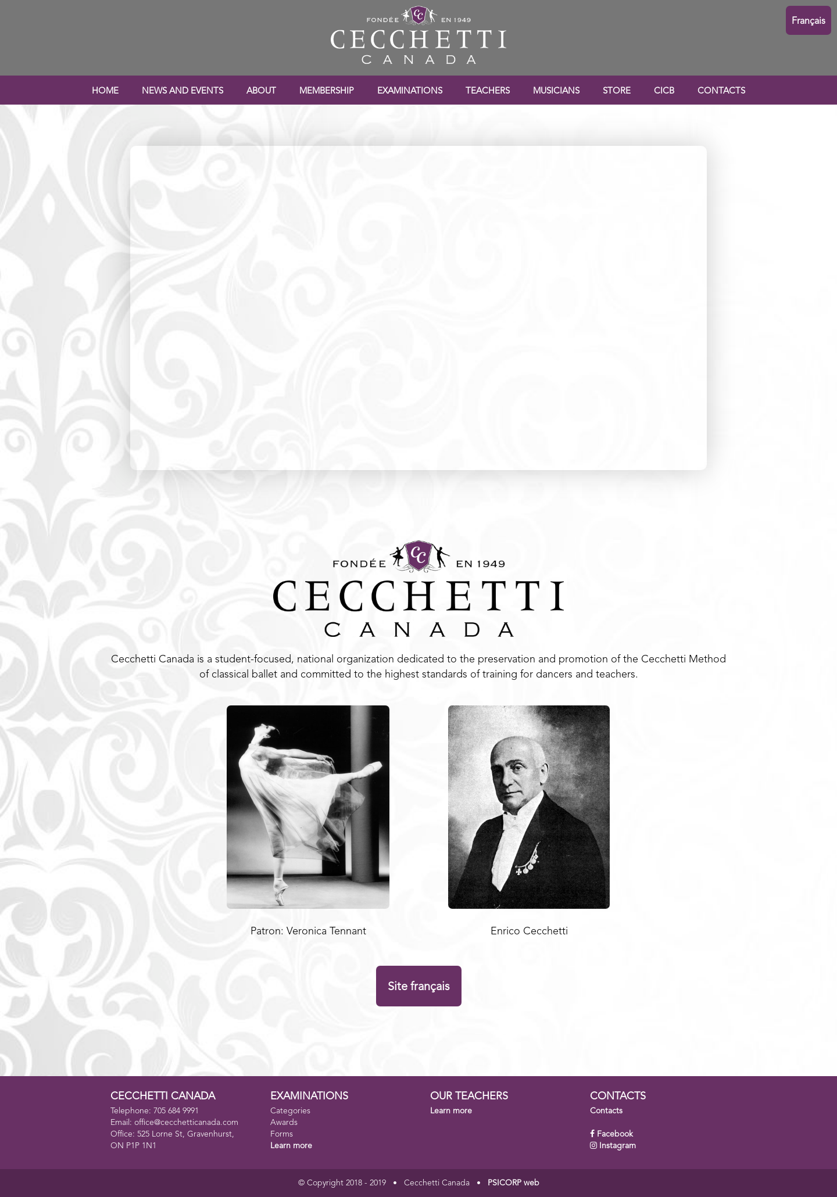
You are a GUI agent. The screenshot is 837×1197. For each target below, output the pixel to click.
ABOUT (261, 91)
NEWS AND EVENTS (182, 91)
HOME (105, 91)
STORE (617, 91)
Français (808, 21)
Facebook (615, 1134)
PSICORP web (513, 1183)
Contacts (606, 1111)
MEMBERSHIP (326, 91)
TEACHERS (488, 91)
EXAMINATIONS (409, 91)
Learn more (291, 1146)
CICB (664, 91)
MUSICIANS (556, 91)
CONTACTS (721, 91)
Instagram (617, 1146)
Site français (419, 987)
